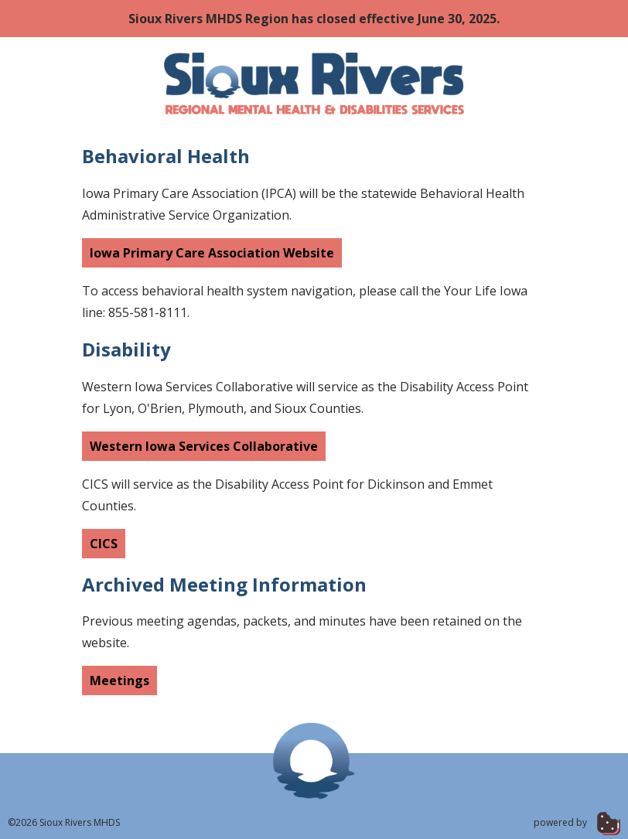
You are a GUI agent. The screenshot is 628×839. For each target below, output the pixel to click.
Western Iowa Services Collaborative (204, 446)
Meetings (119, 680)
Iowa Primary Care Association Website (212, 252)
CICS (104, 543)
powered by (577, 822)
